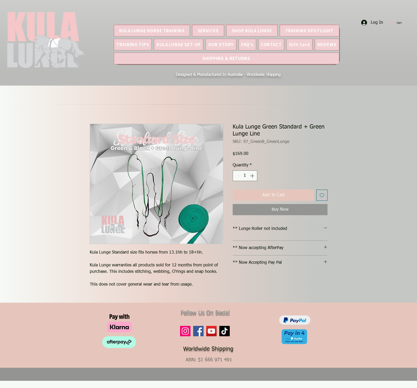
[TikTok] (224, 331)
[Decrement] (237, 176)
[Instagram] (185, 331)
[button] (399, 23)
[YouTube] (211, 331)
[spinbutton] (245, 176)
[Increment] (252, 176)
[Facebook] (198, 331)
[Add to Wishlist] (322, 195)
